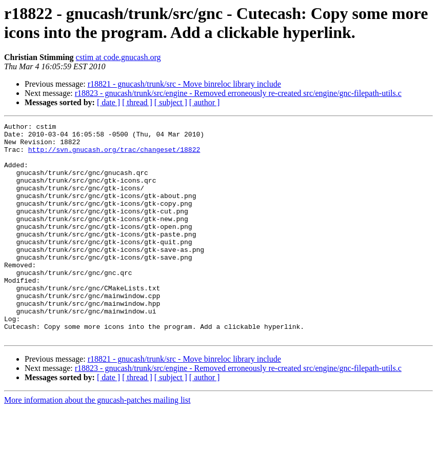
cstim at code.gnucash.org (118, 57)
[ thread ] (137, 102)
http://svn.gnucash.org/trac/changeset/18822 (114, 155)
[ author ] (204, 102)
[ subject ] (170, 102)
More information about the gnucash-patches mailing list (97, 443)
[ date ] (108, 102)
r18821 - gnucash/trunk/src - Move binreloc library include (184, 84)
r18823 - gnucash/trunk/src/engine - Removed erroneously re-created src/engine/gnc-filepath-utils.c (238, 93)
